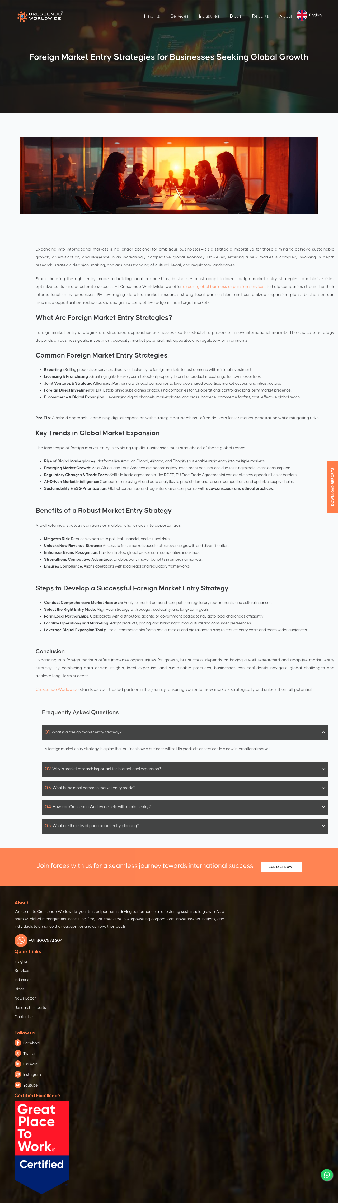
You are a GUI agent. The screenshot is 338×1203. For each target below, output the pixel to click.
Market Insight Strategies (194, 1076)
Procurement (183, 1016)
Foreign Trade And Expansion (120, 1004)
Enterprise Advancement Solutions (203, 1006)
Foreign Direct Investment (116, 1014)
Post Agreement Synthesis (195, 1036)
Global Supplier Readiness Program (203, 1026)
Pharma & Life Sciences (37, 1074)
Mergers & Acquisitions (192, 1056)
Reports (244, 9)
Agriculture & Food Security (274, 1016)
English (299, 8)
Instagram (211, 933)
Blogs (219, 9)
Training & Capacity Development (124, 1064)
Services (163, 9)
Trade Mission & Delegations (119, 1044)
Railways (24, 1024)
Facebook (211, 901)
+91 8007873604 (41, 949)
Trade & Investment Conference (122, 1024)
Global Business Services (194, 1066)
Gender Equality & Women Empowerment (287, 1006)
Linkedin (209, 923)
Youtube (210, 944)
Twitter (208, 912)
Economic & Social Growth (273, 996)
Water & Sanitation (267, 1026)
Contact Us (156, 966)
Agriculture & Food (32, 1064)
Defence (23, 1044)
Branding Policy (186, 1170)
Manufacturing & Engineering (41, 1014)
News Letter (156, 939)
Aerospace (25, 1034)
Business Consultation (191, 996)
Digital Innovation (187, 1046)
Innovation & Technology (272, 1046)
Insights (135, 9)
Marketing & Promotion (114, 1054)
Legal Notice (220, 1170)
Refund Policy (253, 1170)
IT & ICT (22, 1054)
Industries (193, 9)
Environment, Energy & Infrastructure (282, 1056)
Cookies (156, 1170)
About (269, 9)
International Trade (111, 1034)
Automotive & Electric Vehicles (43, 1004)
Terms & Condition (123, 1170)
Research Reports (154, 952)
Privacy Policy (85, 1170)
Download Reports (333, 487)
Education (259, 1036)
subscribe (163, 1125)
